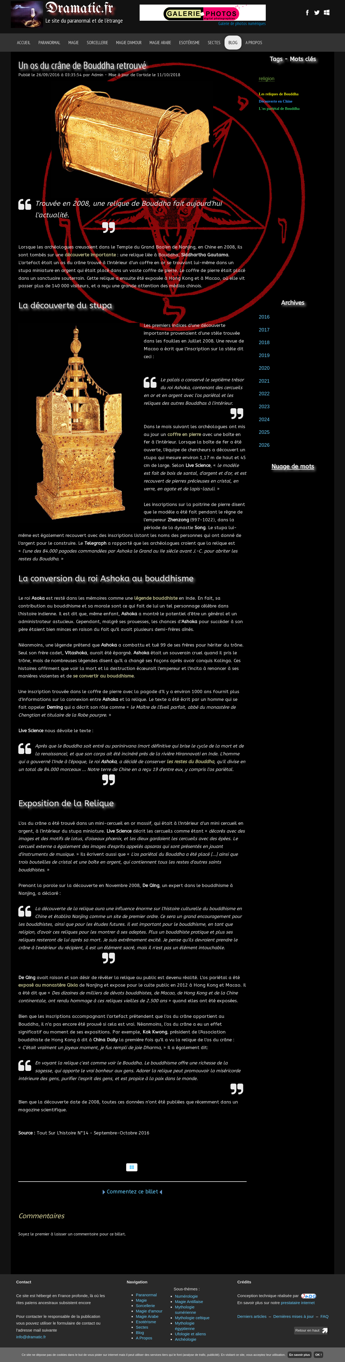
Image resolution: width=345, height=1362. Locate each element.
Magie (73, 43)
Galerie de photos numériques (242, 23)
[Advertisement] (293, 207)
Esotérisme (189, 43)
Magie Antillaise (189, 1301)
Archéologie (185, 1339)
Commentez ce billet (132, 1192)
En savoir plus (299, 1354)
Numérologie (186, 1296)
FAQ (324, 1316)
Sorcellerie (97, 43)
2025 (264, 432)
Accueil (23, 43)
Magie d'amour (129, 43)
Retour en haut (307, 1330)
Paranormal (49, 43)
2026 (264, 445)
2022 (264, 393)
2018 (264, 342)
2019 (264, 355)
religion (266, 78)
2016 (264, 317)
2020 (264, 368)
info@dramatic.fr (31, 1337)
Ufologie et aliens (190, 1334)
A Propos (254, 43)
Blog (233, 43)
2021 (264, 381)
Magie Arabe (160, 43)
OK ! (318, 1354)
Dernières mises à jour (293, 1316)
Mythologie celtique (192, 1317)
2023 (264, 406)
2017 (264, 330)
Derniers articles (252, 1316)
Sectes (214, 43)
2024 (264, 419)
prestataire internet (298, 1302)
